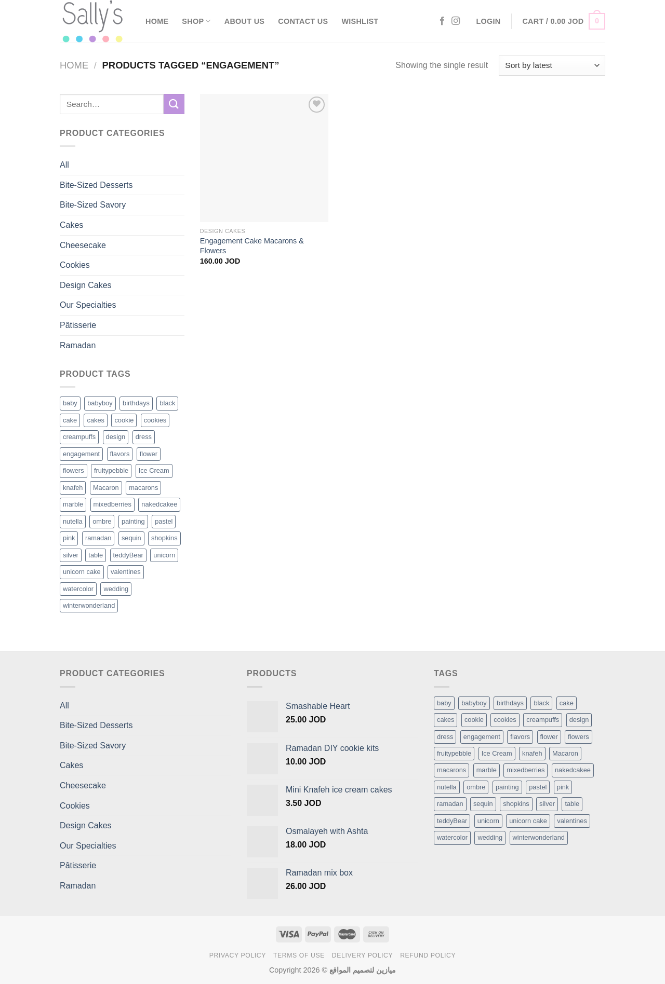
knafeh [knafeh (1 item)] (532, 753)
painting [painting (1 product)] (133, 521)
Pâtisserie (78, 325)
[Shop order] (552, 66)
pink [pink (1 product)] (69, 538)
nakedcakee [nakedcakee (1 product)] (159, 504)
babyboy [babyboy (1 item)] (473, 703)
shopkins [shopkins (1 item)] (516, 804)
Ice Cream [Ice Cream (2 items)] (497, 753)
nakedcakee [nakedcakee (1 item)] (573, 770)
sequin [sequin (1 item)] (483, 804)
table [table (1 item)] (572, 804)
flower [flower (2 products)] (148, 454)
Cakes (71, 225)
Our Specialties (88, 304)
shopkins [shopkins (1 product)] (164, 538)
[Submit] (174, 104)
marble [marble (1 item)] (486, 770)
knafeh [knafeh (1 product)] (73, 487)
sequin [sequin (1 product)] (131, 538)
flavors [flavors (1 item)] (520, 737)
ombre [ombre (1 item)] (476, 787)
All (64, 164)
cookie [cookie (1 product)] (124, 420)
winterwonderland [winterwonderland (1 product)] (89, 605)
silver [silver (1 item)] (547, 804)
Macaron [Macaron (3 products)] (106, 487)
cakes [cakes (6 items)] (445, 719)
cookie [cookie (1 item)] (474, 719)
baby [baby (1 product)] (70, 403)
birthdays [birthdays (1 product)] (136, 403)
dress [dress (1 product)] (144, 437)
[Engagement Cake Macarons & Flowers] (264, 158)
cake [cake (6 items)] (567, 703)
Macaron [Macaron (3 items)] (565, 753)
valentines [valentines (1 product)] (126, 572)
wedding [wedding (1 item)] (489, 837)
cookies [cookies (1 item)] (505, 719)
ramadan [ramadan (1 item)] (450, 804)
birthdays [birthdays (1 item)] (510, 703)
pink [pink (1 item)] (563, 787)
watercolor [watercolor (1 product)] (78, 589)
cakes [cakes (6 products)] (95, 420)
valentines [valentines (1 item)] (572, 821)
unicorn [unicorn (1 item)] (488, 821)
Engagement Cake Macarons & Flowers (252, 246)
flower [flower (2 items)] (549, 737)
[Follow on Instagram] (455, 21)
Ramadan (78, 345)
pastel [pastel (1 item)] (538, 787)
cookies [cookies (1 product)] (155, 420)
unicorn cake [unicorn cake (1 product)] (82, 572)
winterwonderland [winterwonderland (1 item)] (539, 837)
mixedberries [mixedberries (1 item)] (525, 770)
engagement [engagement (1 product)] (81, 454)
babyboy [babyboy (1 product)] (99, 403)
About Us (244, 21)
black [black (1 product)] (167, 403)
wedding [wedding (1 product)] (115, 589)
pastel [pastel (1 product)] (163, 521)
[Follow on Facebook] (442, 21)
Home (156, 21)
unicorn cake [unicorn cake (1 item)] (528, 821)
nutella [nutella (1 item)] (447, 787)
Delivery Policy (362, 955)
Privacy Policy (237, 955)
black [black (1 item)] (541, 703)
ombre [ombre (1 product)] (101, 521)
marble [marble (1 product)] (73, 504)
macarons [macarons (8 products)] (143, 487)
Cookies (75, 265)
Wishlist (359, 21)
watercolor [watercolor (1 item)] (452, 837)
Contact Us (303, 21)
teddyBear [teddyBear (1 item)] (452, 821)
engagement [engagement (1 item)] (481, 737)
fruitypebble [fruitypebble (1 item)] (454, 753)
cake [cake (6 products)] (70, 420)
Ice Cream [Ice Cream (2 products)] (154, 470)
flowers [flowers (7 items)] (578, 737)
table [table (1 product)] (95, 555)
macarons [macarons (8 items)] (451, 770)
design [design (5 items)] (579, 719)
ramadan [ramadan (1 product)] (98, 538)
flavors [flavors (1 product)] (120, 454)
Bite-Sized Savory (93, 204)
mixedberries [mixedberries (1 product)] (112, 504)
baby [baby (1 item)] (444, 703)
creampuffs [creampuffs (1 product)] (79, 437)
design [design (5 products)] (116, 437)
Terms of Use (299, 955)
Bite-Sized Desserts (96, 185)
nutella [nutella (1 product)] (73, 521)
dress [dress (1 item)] (445, 737)
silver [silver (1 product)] (70, 555)
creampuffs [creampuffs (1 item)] (542, 719)
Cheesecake (83, 245)
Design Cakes (86, 285)
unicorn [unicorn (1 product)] (164, 555)
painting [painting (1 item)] (507, 787)
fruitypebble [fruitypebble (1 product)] (111, 470)
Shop (196, 21)
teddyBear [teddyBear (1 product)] (128, 555)
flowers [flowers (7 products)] (73, 470)
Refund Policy (428, 955)
